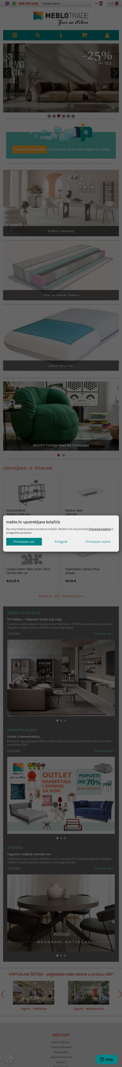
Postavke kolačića (99, 529)
